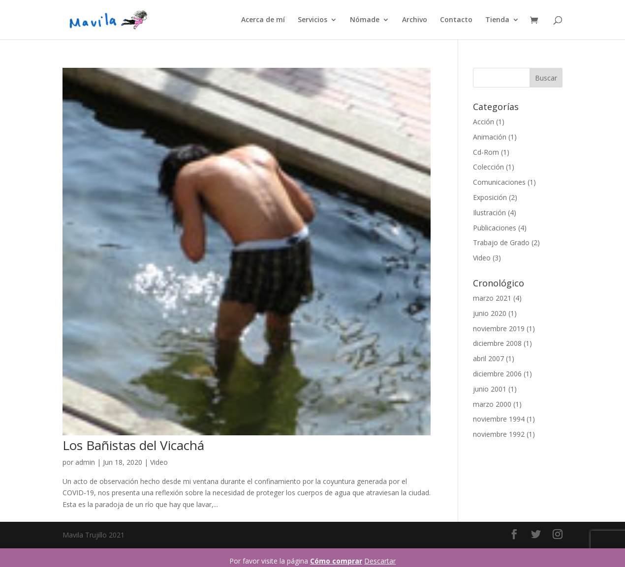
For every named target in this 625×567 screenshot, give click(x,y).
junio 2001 (489, 389)
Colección (488, 166)
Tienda (497, 20)
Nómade (364, 20)
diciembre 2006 (497, 373)
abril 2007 (488, 358)
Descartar (380, 561)
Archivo (414, 20)
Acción (483, 121)
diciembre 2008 (497, 343)
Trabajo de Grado (501, 242)
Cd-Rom (486, 152)
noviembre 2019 (499, 328)
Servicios (312, 20)
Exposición (490, 197)
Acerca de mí (263, 20)
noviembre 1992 (499, 434)
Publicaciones (494, 227)
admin (85, 462)
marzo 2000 (492, 404)
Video (159, 462)
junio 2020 (489, 313)
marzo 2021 (492, 298)
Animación (489, 137)
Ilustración (489, 212)
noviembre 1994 (499, 419)
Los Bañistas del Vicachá (133, 445)
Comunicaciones (499, 182)
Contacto (456, 20)
